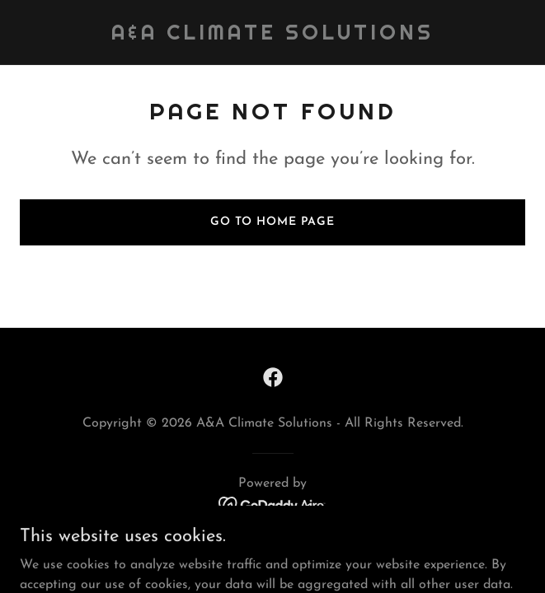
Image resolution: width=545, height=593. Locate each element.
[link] (272, 36)
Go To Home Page (272, 222)
